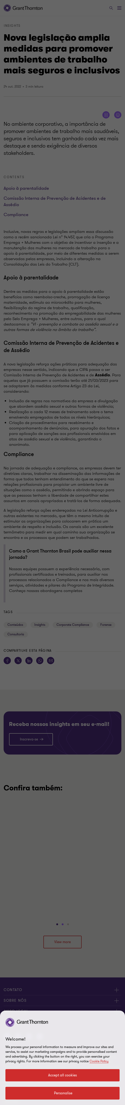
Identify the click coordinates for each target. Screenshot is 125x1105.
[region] (62, 1058)
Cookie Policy (99, 1061)
